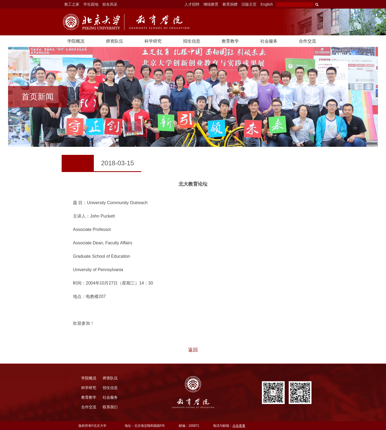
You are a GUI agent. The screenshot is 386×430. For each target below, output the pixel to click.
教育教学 (230, 41)
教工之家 (71, 4)
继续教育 (210, 4)
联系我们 (110, 407)
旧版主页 (249, 4)
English (267, 4)
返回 (193, 350)
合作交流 (307, 41)
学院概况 (75, 41)
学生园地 (90, 4)
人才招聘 (191, 4)
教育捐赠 (229, 4)
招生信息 (191, 41)
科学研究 (153, 41)
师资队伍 (114, 41)
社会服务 (268, 41)
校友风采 (109, 4)
